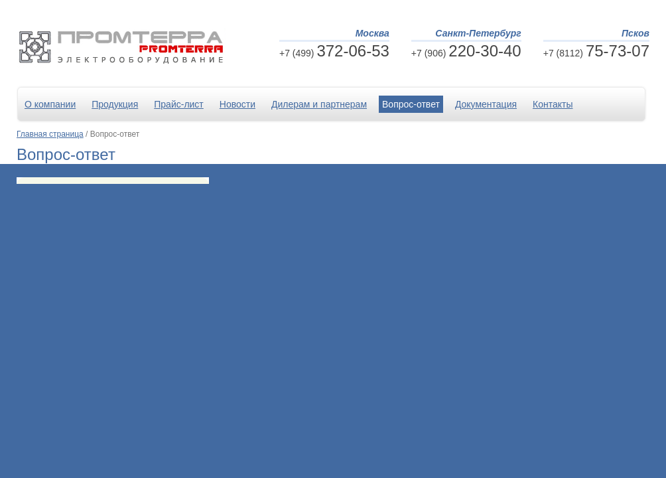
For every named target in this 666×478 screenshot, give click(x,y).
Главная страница (50, 134)
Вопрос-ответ (411, 104)
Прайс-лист (179, 104)
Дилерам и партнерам (319, 104)
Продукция (115, 104)
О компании (50, 104)
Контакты (552, 104)
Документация (486, 104)
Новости (237, 104)
